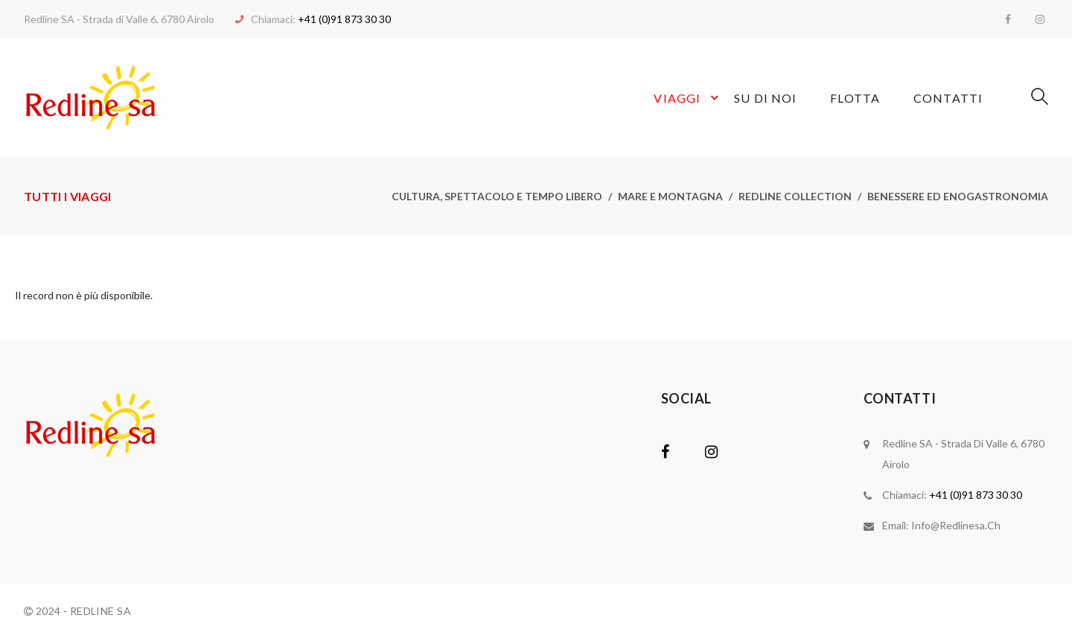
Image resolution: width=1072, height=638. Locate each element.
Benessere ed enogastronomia (957, 196)
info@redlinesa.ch (956, 525)
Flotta (855, 98)
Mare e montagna (670, 196)
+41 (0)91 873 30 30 (344, 19)
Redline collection (795, 196)
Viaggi (688, 97)
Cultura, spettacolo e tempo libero (497, 196)
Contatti (948, 98)
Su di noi (765, 98)
